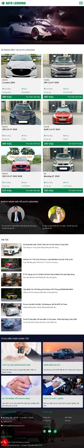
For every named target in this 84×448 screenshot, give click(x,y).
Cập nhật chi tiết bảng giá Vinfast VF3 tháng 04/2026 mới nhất (48, 289)
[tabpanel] (42, 25)
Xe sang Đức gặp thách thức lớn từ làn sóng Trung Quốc (45, 244)
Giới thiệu (68, 417)
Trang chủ (46, 417)
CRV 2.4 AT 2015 (51, 82)
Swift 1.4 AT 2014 (52, 129)
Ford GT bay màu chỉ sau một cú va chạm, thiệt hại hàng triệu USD (50, 319)
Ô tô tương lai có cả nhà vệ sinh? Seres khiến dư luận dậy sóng (48, 274)
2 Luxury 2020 (8, 82)
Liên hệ (67, 421)
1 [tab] (41, 41)
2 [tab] (43, 41)
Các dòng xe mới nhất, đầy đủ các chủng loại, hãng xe (63, 370)
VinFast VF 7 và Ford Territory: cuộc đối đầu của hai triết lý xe (48, 259)
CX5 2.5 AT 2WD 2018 (12, 176)
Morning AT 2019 (51, 176)
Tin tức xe (46, 421)
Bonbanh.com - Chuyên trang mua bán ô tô (26, 445)
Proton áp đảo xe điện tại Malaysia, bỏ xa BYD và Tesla (45, 304)
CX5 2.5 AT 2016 (9, 129)
